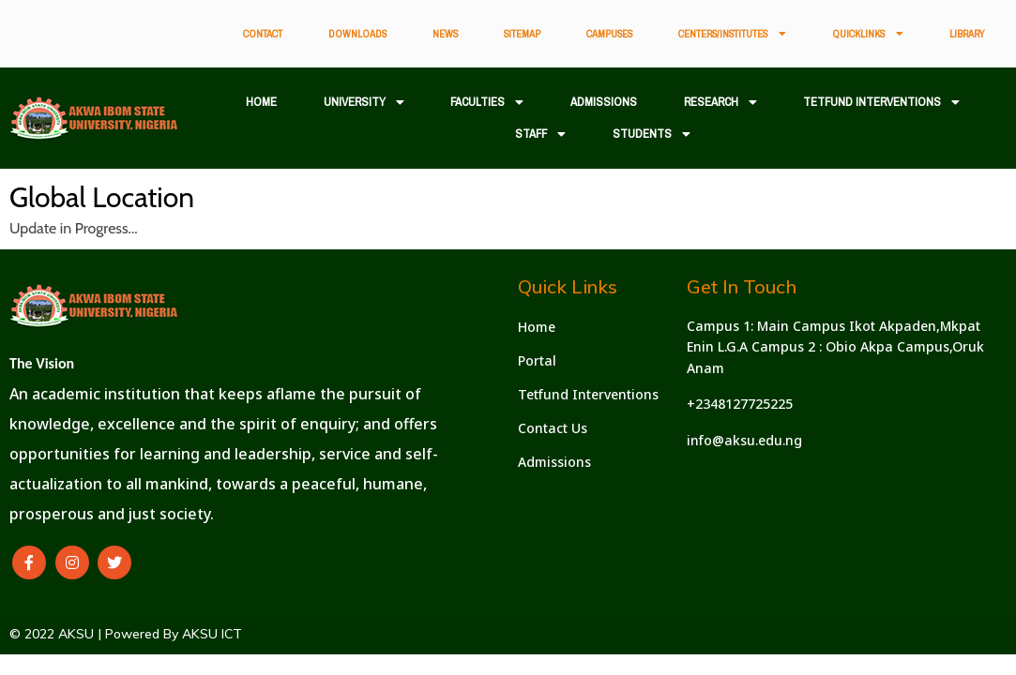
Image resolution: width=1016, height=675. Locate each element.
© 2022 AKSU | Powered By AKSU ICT (125, 633)
